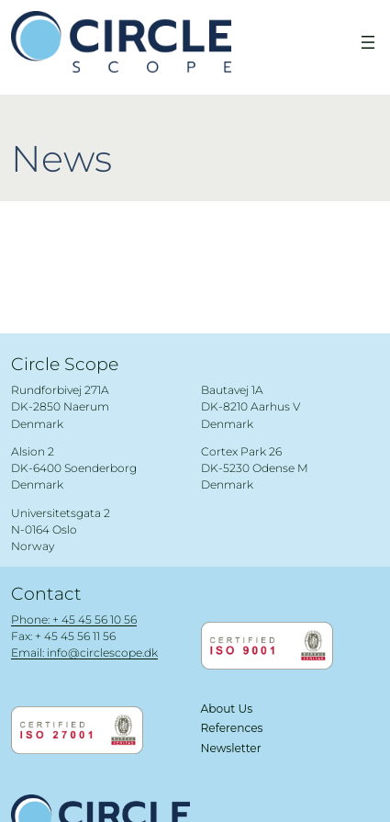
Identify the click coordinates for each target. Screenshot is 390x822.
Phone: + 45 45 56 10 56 (74, 619)
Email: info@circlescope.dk (84, 652)
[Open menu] (368, 42)
